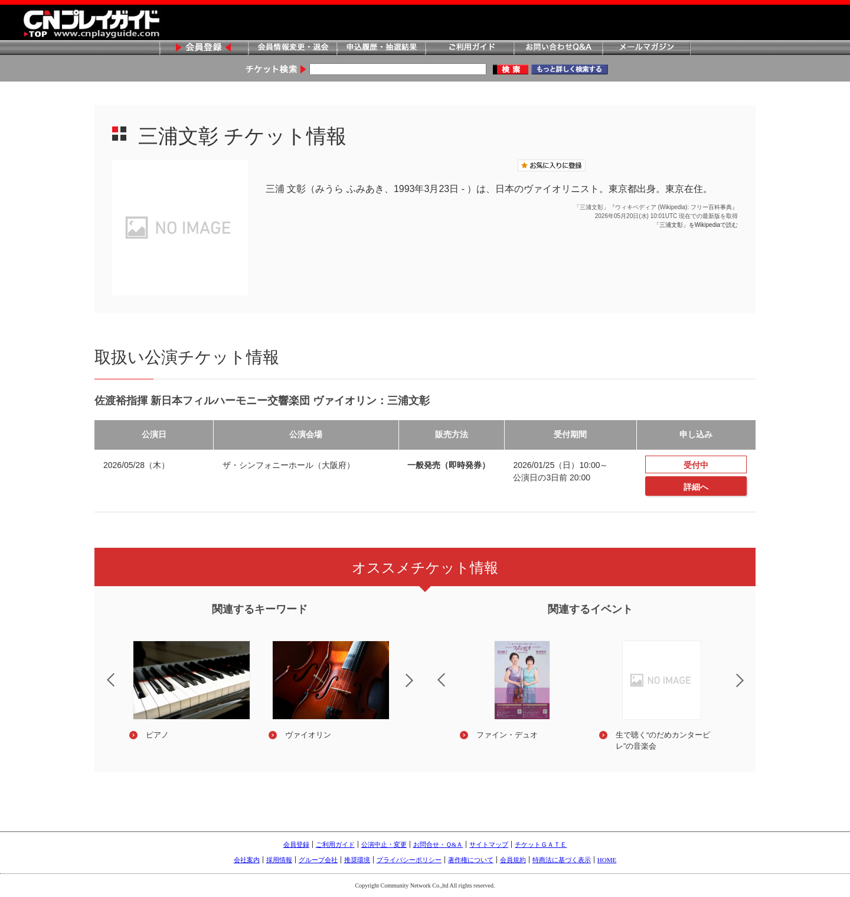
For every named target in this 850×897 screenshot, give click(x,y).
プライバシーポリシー (409, 859)
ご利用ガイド (469, 48)
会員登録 (203, 48)
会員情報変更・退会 (292, 48)
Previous (101, 672)
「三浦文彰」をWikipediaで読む (695, 225)
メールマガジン (646, 48)
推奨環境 (357, 859)
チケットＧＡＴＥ (541, 844)
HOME (606, 859)
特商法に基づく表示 (561, 859)
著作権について (470, 859)
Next (419, 688)
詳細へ (696, 487)
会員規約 (513, 859)
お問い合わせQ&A (558, 48)
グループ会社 (318, 859)
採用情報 (279, 859)
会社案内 (247, 859)
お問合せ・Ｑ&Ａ (438, 844)
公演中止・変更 (384, 844)
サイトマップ (488, 844)
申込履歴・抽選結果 (380, 48)
